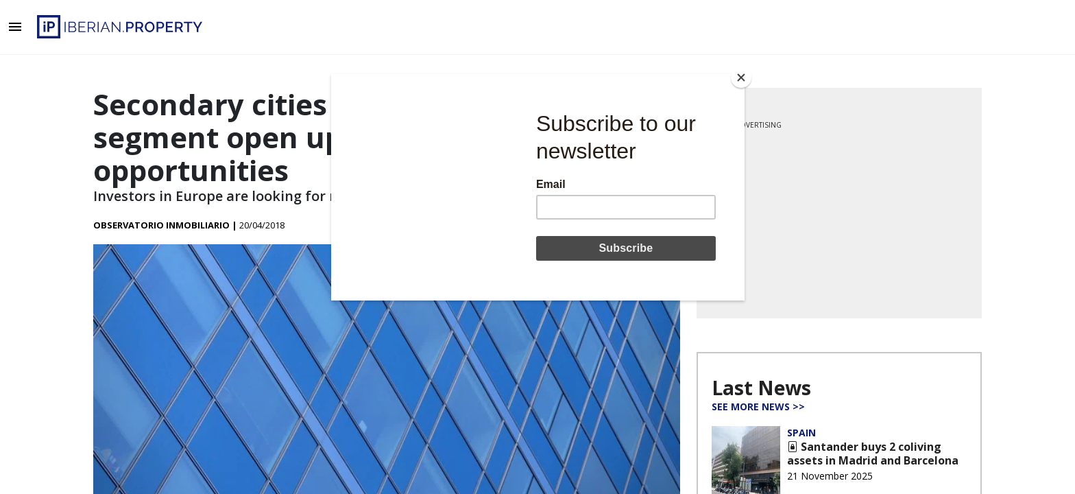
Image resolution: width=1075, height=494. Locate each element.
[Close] (741, 77)
